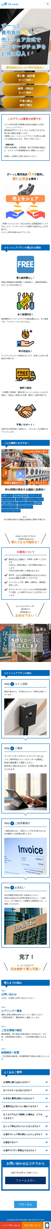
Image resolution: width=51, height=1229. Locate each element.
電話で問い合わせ (32, 1225)
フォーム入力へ (25, 1191)
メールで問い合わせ (11, 1225)
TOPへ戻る (25, 1215)
